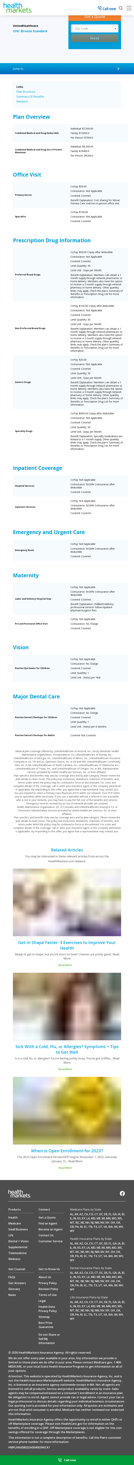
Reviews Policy (48, 1289)
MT (72, 1222)
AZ (81, 1214)
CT (96, 1214)
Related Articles (67, 850)
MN (108, 1218)
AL (71, 1214)
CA (86, 1214)
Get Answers (17, 1283)
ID (123, 1214)
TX (95, 1227)
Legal (42, 1301)
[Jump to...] (67, 68)
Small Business (18, 1229)
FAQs (11, 1277)
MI (103, 1218)
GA (115, 1214)
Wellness (14, 1259)
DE (105, 1214)
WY (72, 1231)
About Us (45, 1277)
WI (115, 1227)
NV (102, 1222)
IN (74, 1218)
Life (10, 1235)
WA (110, 1227)
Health (13, 1217)
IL (71, 1218)
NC (77, 1222)
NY (107, 1222)
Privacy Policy (48, 1283)
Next (94, 38)
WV (121, 1227)
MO (114, 1218)
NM (97, 1222)
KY (83, 1218)
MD (93, 1218)
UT (100, 1227)
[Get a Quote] (94, 17)
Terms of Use (48, 1295)
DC (101, 1214)
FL (110, 1214)
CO (91, 1214)
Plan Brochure (25, 92)
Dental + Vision (18, 1241)
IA (119, 1214)
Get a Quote (47, 1217)
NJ (92, 1222)
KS (79, 1218)
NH (87, 1222)
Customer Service (51, 1241)
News (12, 1295)
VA (105, 1227)
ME (98, 1218)
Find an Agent (48, 1223)
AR (76, 1214)
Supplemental (17, 1247)
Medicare (14, 1223)
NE (82, 1222)
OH (113, 1222)
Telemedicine (17, 1253)
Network (22, 101)
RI (81, 1227)
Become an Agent (51, 1229)
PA (77, 1227)
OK (118, 1222)
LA (88, 1218)
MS (120, 1218)
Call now (107, 9)
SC (85, 1227)
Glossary (14, 1289)
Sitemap (44, 1317)
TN (90, 1227)
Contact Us (46, 1235)
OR (72, 1227)
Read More (75, 1161)
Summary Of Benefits (30, 96)
